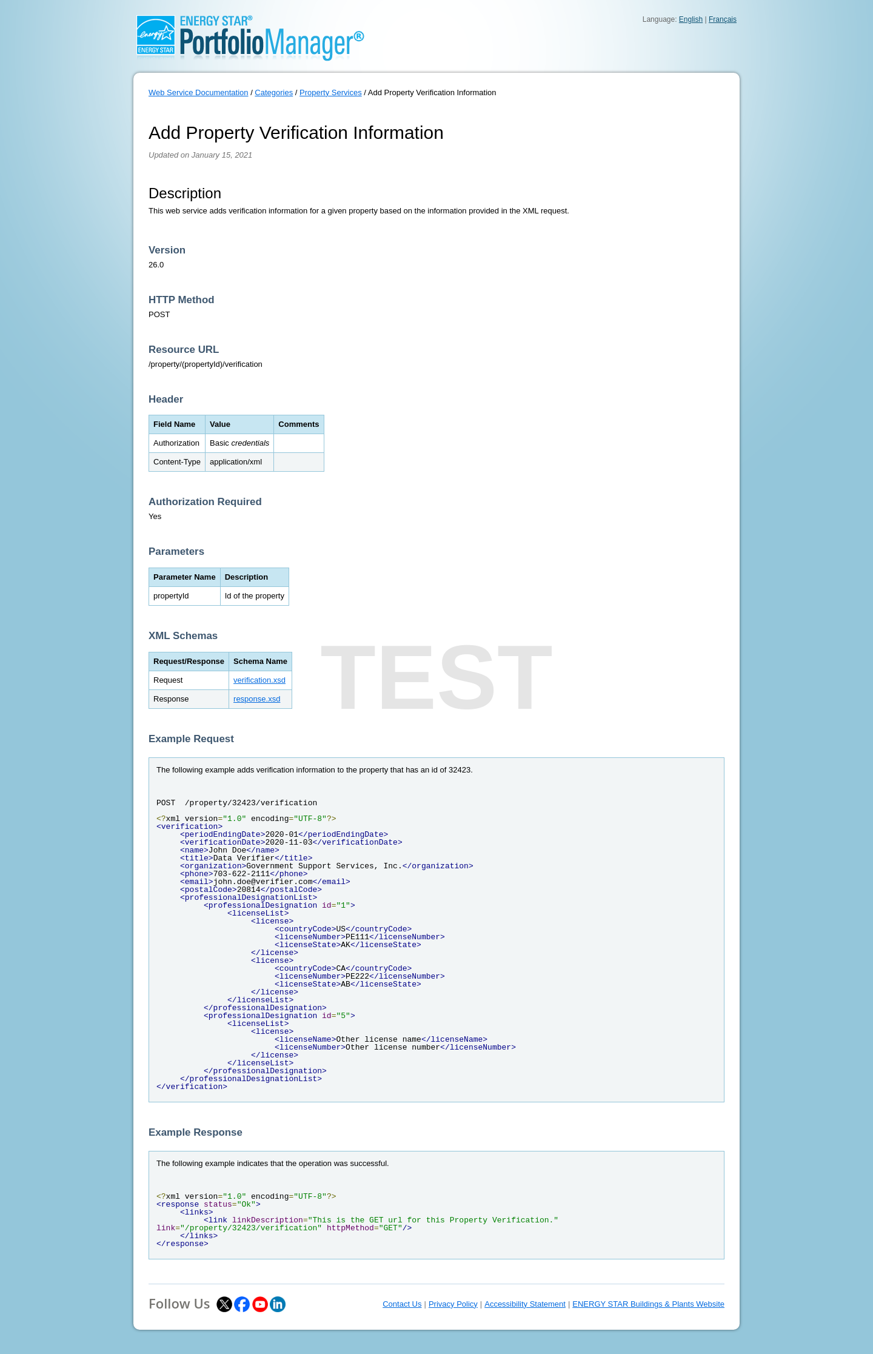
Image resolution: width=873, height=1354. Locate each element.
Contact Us (402, 1304)
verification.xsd (259, 680)
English (691, 19)
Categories (274, 92)
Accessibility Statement (525, 1304)
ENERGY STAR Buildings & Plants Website (648, 1304)
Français (723, 19)
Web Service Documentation (199, 92)
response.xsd (256, 698)
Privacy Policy (453, 1304)
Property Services (330, 92)
